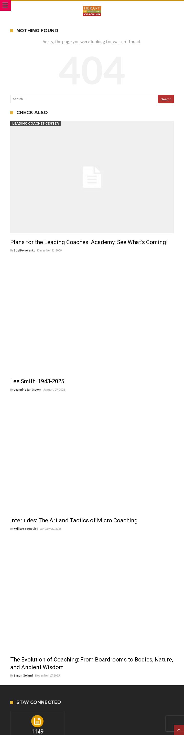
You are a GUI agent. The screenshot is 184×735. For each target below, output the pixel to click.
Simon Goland (23, 675)
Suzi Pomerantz (24, 250)
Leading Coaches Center (35, 123)
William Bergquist (26, 528)
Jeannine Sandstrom (27, 389)
